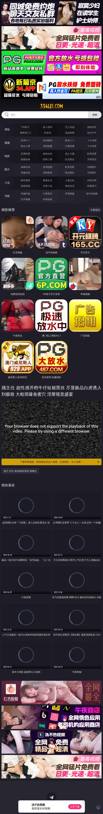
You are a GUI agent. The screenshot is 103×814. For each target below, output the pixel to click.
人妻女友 (69, 180)
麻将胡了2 (25, 132)
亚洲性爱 (25, 153)
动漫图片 (92, 166)
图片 (7, 169)
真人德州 (47, 127)
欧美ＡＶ (69, 140)
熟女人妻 (25, 146)
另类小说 (47, 185)
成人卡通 (69, 153)
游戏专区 (92, 127)
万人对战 (69, 127)
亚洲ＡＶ (25, 140)
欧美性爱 (92, 153)
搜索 (95, 114)
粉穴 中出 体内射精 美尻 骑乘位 (20, 471)
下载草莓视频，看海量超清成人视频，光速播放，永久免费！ (60, 462)
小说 (7, 182)
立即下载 (75, 806)
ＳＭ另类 (92, 146)
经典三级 (47, 159)
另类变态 (92, 159)
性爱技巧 (92, 185)
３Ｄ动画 (92, 140)
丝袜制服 (47, 146)
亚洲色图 (47, 166)
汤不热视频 (92, 193)
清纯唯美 (47, 172)
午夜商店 (47, 193)
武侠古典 (92, 180)
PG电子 (25, 127)
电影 (7, 156)
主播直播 (69, 146)
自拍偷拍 (47, 140)
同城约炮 (25, 193)
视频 (7, 143)
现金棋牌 (69, 132)
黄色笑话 (69, 185)
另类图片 (92, 172)
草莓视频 (69, 193)
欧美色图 (69, 166)
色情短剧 (47, 199)
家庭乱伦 (47, 180)
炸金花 (47, 132)
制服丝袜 (25, 159)
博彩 (7, 129)
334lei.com (51, 106)
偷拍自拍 (47, 153)
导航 (7, 196)
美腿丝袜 (25, 172)
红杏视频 (25, 199)
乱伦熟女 (69, 159)
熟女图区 (69, 172)
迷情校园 (25, 185)
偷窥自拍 (25, 166)
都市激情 (25, 180)
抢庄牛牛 (92, 132)
